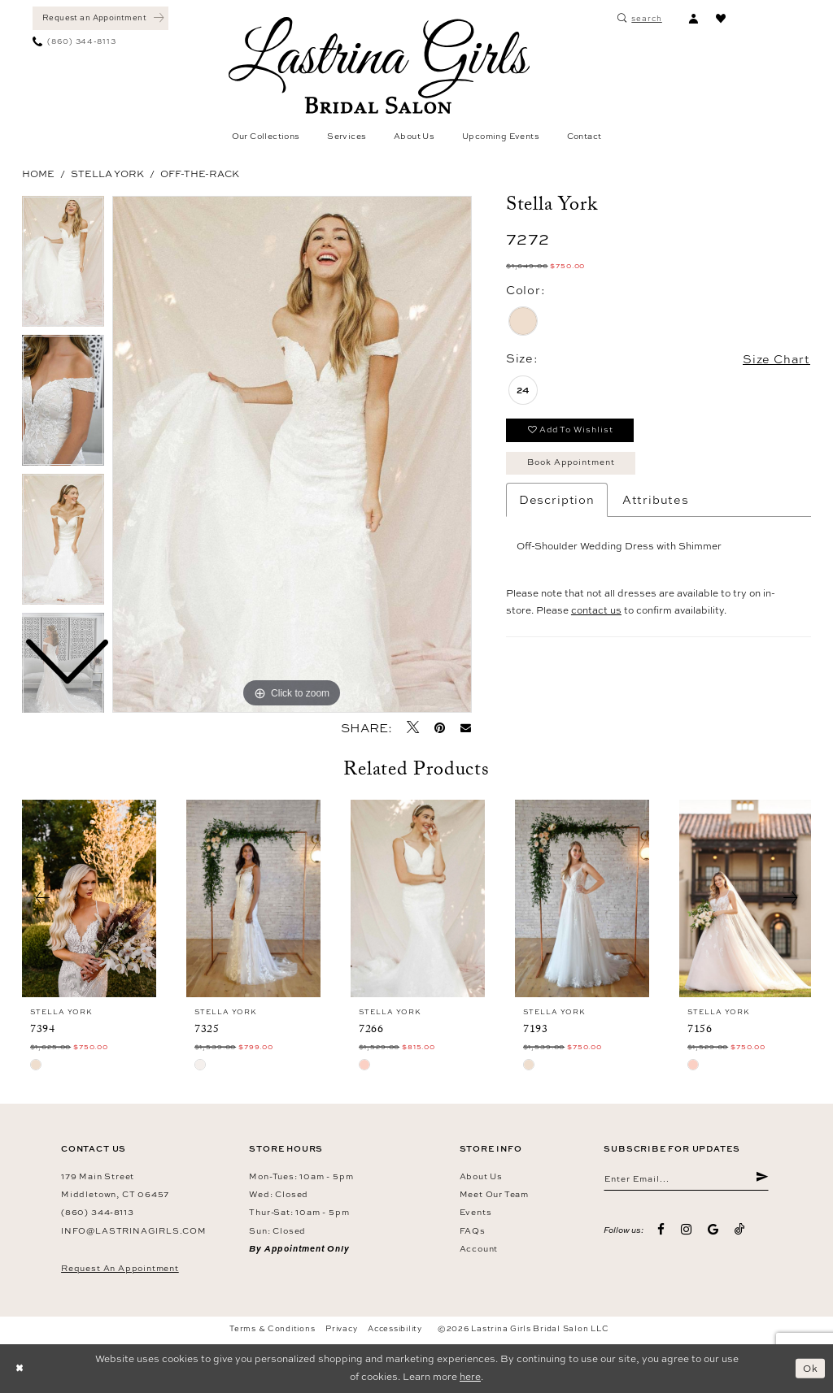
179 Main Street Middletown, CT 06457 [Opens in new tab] (115, 1185)
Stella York (107, 173)
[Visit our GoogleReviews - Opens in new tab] (713, 1230)
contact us (596, 611)
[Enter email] (686, 1179)
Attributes (655, 499)
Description (557, 499)
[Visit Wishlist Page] (721, 18)
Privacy (341, 1328)
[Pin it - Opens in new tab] (440, 728)
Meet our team (494, 1194)
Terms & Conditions (272, 1328)
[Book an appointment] (100, 18)
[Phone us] (74, 42)
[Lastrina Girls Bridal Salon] (379, 65)
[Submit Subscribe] (762, 1179)
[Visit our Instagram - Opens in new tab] (686, 1230)
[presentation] (89, 898)
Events (476, 1211)
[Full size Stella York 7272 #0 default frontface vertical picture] (292, 454)
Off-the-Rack (199, 173)
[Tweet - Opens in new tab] (413, 727)
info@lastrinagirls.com (134, 1230)
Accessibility (395, 1328)
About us (481, 1176)
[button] (693, 18)
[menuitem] (101, 18)
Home (38, 173)
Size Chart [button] (776, 359)
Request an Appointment (120, 1268)
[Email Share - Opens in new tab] (466, 728)
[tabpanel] (292, 454)
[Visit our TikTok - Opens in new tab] (740, 1229)
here (470, 1376)
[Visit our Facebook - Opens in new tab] (661, 1230)
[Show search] (639, 18)
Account (479, 1248)
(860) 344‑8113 (97, 1211)
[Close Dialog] (19, 1368)
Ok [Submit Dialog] (810, 1367)
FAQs (473, 1230)
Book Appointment (572, 462)
